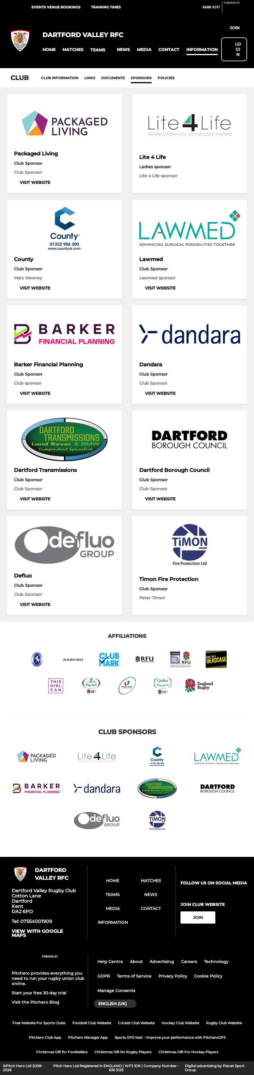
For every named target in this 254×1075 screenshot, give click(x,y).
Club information (59, 78)
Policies (166, 78)
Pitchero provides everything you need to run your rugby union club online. (48, 978)
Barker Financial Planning (48, 364)
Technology (216, 961)
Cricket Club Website (136, 1023)
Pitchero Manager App (88, 1037)
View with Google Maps (37, 933)
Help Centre (110, 961)
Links (89, 78)
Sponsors (141, 78)
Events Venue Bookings (56, 7)
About (136, 961)
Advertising (162, 961)
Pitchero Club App (45, 1037)
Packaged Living (36, 154)
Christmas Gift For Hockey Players (188, 1052)
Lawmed (151, 259)
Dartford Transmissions (45, 470)
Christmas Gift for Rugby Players (122, 1052)
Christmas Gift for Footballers (61, 1052)
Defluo (23, 576)
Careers (189, 961)
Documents (113, 78)
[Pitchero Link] (235, 9)
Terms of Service (134, 976)
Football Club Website (91, 1023)
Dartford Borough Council (174, 470)
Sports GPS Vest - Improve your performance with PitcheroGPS (170, 1037)
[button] (49, 49)
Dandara (150, 364)
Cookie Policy (208, 976)
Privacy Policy (172, 976)
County (23, 259)
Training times (106, 7)
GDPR (103, 976)
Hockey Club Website (180, 1023)
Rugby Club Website (224, 1023)
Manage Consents (116, 990)
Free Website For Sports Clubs (38, 1023)
